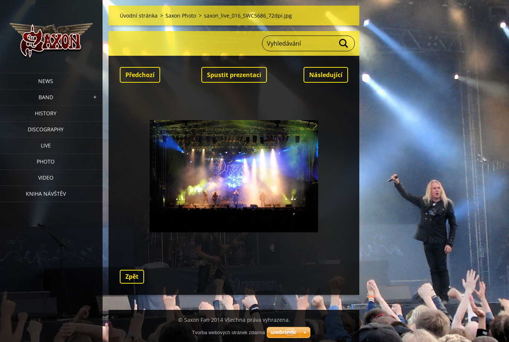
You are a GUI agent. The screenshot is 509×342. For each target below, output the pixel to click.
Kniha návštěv (46, 193)
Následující (325, 75)
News (45, 81)
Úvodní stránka (139, 15)
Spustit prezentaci (234, 75)
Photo (46, 161)
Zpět (131, 276)
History (46, 113)
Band (46, 97)
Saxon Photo (180, 15)
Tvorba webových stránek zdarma (228, 332)
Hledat (344, 43)
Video (46, 177)
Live (46, 145)
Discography (46, 129)
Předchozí (140, 75)
